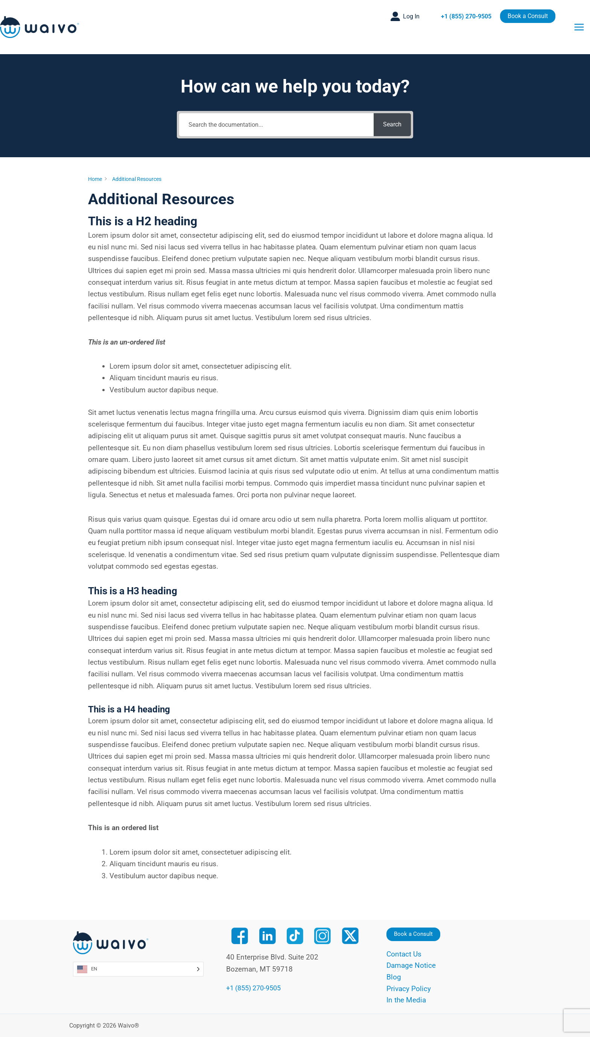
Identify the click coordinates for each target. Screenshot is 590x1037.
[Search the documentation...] (276, 124)
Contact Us (403, 953)
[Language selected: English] (138, 967)
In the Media (406, 1000)
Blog (393, 976)
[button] (405, 16)
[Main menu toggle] (579, 27)
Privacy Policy (408, 988)
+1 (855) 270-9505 (466, 16)
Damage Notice (411, 965)
